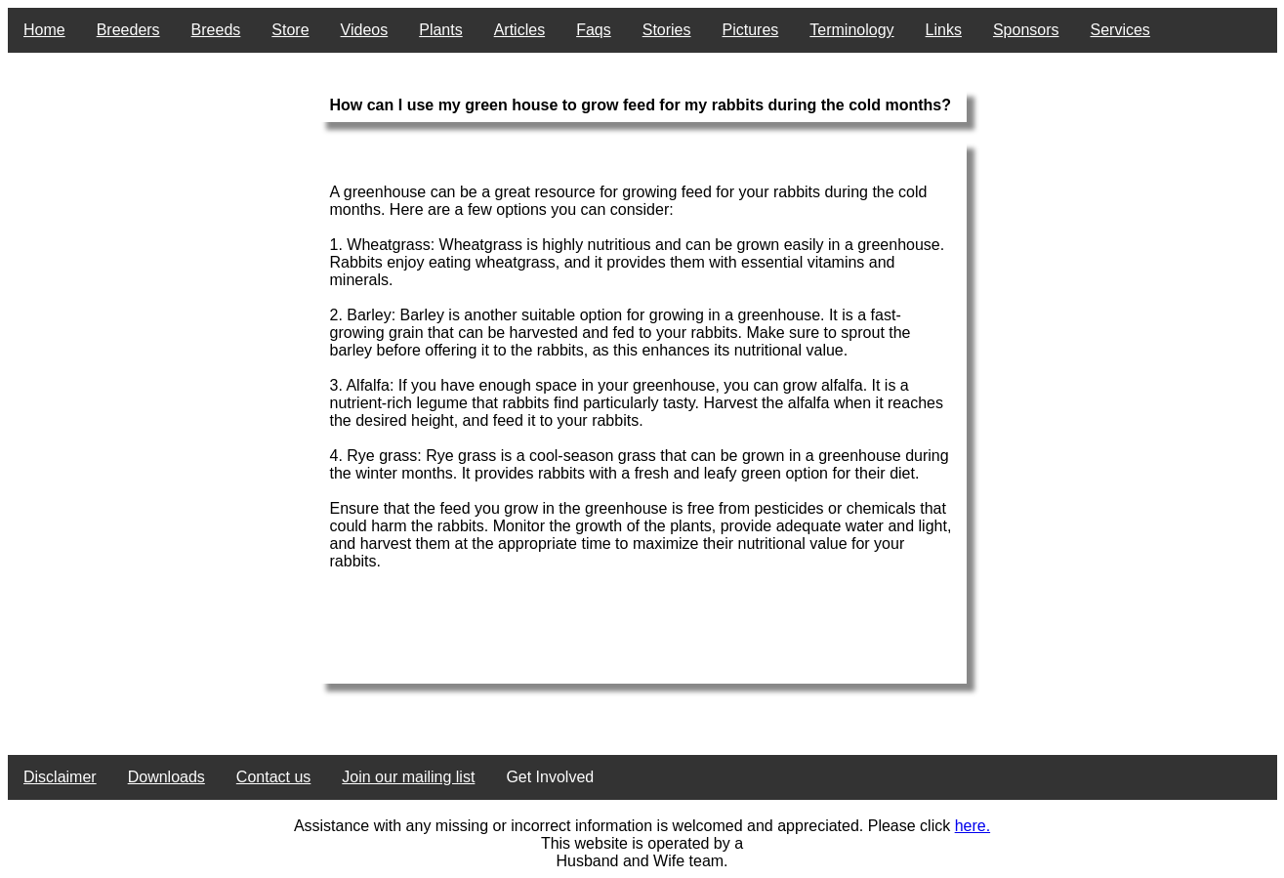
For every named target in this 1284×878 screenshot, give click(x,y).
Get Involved (550, 777)
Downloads (166, 777)
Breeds (216, 29)
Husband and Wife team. (641, 861)
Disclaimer (60, 777)
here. (972, 825)
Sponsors (1026, 29)
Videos (365, 29)
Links (944, 29)
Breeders (128, 29)
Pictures (751, 29)
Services (1120, 29)
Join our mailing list (408, 777)
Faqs (593, 29)
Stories (666, 29)
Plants (440, 29)
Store (290, 29)
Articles (519, 29)
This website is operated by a (642, 843)
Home (44, 29)
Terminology (851, 29)
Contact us (273, 777)
